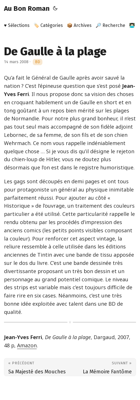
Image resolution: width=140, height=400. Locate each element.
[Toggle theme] (55, 8)
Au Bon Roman (27, 8)
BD (37, 61)
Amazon (27, 345)
